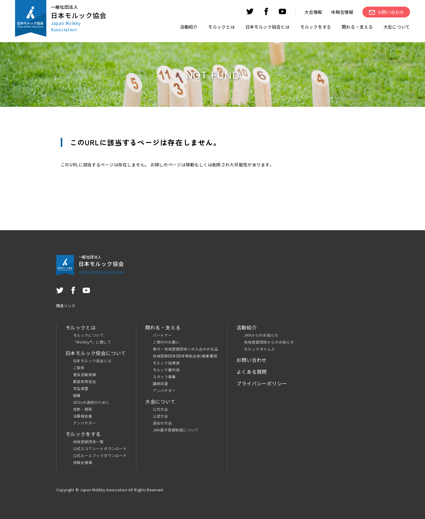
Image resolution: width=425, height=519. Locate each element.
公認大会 (160, 416)
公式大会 (160, 409)
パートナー (162, 335)
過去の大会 (162, 422)
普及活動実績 (84, 374)
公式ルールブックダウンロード (100, 455)
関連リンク (65, 305)
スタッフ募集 (164, 376)
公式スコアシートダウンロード (100, 448)
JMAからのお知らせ (261, 335)
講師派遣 (160, 383)
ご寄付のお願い (166, 341)
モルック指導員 (166, 362)
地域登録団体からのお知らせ (269, 341)
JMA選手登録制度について (176, 429)
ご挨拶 (79, 367)
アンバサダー (84, 422)
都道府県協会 (84, 381)
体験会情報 (342, 12)
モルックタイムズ (259, 348)
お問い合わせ (251, 359)
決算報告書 (82, 416)
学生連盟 (80, 388)
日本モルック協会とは (92, 360)
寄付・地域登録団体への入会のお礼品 (185, 348)
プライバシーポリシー (261, 383)
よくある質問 (251, 371)
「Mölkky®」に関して (92, 341)
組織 (77, 395)
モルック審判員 (166, 369)
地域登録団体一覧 (88, 441)
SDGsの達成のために (91, 402)
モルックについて (88, 335)
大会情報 (313, 12)
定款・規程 (82, 409)
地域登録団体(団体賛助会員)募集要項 (185, 355)
